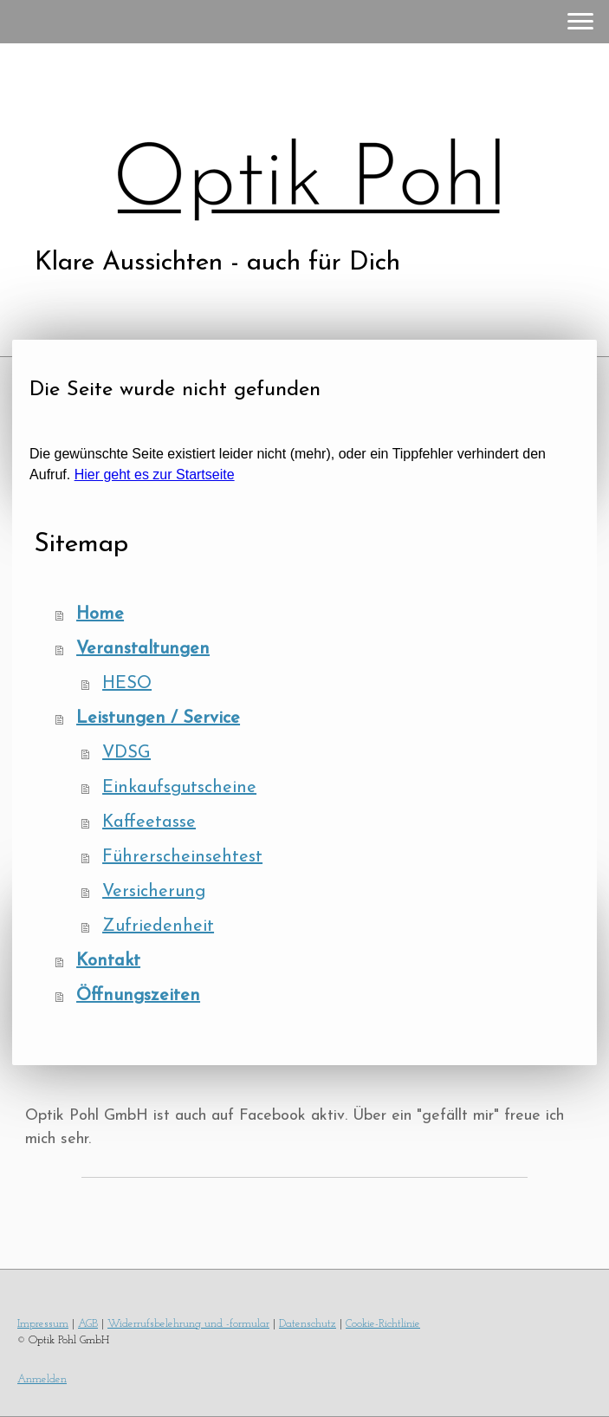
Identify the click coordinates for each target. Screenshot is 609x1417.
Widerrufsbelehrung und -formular (188, 1323)
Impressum (42, 1323)
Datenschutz (307, 1323)
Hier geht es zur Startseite (155, 474)
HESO (127, 683)
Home (100, 614)
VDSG (126, 753)
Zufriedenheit (158, 926)
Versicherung (153, 891)
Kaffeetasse (149, 822)
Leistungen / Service (158, 718)
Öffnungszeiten (138, 995)
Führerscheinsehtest (182, 857)
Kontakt (108, 961)
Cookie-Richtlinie (383, 1323)
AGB (88, 1323)
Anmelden (42, 1379)
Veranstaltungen (143, 649)
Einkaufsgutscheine (179, 787)
